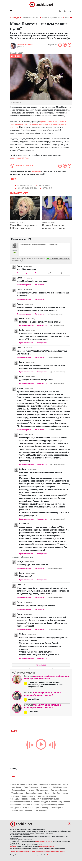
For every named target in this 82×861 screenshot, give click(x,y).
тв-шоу (45, 807)
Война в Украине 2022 (52, 17)
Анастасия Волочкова (38, 784)
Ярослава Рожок (25, 44)
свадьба (15, 807)
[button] (64, 11)
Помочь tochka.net (30, 17)
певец (27, 804)
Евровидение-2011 (25, 185)
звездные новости (19, 799)
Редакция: (13, 846)
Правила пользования (16, 851)
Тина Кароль (17, 793)
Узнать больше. (52, 855)
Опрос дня (47, 188)
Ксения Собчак (18, 790)
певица (36, 804)
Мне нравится (39, 273)
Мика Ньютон (45, 185)
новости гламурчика (20, 802)
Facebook (36, 171)
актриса (15, 796)
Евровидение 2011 (19, 158)
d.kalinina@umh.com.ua (46, 846)
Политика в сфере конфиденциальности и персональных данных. (44, 851)
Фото (47, 793)
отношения (16, 804)
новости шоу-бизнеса (27, 188)
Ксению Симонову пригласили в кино (53, 226)
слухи (36, 807)
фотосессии (41, 810)
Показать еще (41, 665)
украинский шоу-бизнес (22, 810)
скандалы (26, 807)
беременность (28, 796)
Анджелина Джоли (59, 784)
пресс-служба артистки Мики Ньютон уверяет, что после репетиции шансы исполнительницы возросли (38, 124)
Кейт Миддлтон (60, 787)
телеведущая (57, 807)
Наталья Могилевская (38, 790)
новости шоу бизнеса (60, 802)
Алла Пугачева (18, 784)
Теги (13, 777)
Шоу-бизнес (15, 56)
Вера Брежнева (31, 787)
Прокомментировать (24, 273)
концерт (35, 799)
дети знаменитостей (47, 796)
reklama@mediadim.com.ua (43, 841)
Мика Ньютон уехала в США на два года (23, 226)
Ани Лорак (16, 787)
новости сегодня (40, 802)
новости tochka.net (50, 799)
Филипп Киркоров (34, 793)
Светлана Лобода (59, 790)
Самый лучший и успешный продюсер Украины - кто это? (42, 693)
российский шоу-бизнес (53, 804)
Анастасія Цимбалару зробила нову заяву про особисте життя (46, 677)
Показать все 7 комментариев (23, 557)
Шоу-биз (56, 793)
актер (65, 793)
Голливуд (45, 787)
